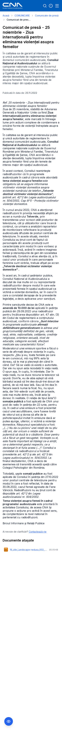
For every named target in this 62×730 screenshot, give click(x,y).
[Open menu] (57, 5)
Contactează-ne (37, 531)
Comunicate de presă (47, 15)
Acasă (6, 15)
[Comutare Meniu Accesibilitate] (8, 721)
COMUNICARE (22, 15)
